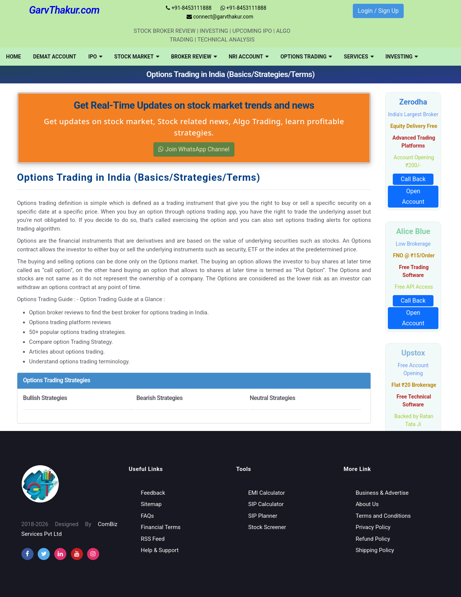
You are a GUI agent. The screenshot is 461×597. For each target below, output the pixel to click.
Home (13, 57)
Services (358, 57)
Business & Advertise (382, 492)
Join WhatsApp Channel (193, 149)
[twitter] (44, 554)
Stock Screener (267, 527)
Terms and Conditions (383, 515)
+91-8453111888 (188, 8)
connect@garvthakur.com (220, 17)
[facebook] (27, 554)
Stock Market (136, 57)
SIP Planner (262, 515)
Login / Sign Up (378, 10)
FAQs (147, 515)
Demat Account (55, 57)
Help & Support (160, 550)
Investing (402, 57)
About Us (367, 504)
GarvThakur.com (64, 10)
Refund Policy (373, 538)
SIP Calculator (266, 504)
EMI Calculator (266, 492)
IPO (95, 57)
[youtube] (77, 554)
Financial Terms (161, 527)
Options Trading (306, 57)
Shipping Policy (375, 550)
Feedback (153, 492)
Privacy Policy (373, 527)
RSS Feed (153, 538)
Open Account (413, 196)
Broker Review (194, 57)
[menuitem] (13, 57)
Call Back (413, 179)
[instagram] (60, 554)
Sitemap (151, 504)
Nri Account (248, 57)
